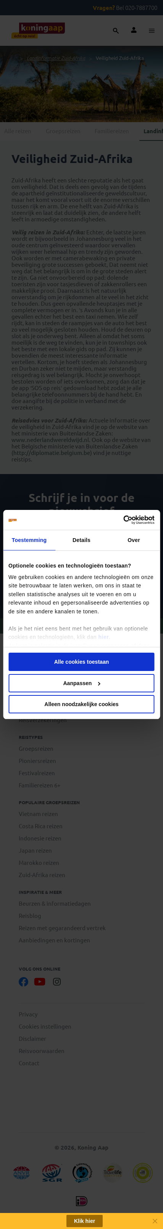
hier (103, 637)
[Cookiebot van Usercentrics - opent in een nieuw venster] (121, 519)
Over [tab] (133, 540)
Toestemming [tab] (29, 540)
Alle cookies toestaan (81, 662)
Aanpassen (81, 683)
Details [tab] (81, 540)
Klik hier (84, 1221)
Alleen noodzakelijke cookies (81, 704)
